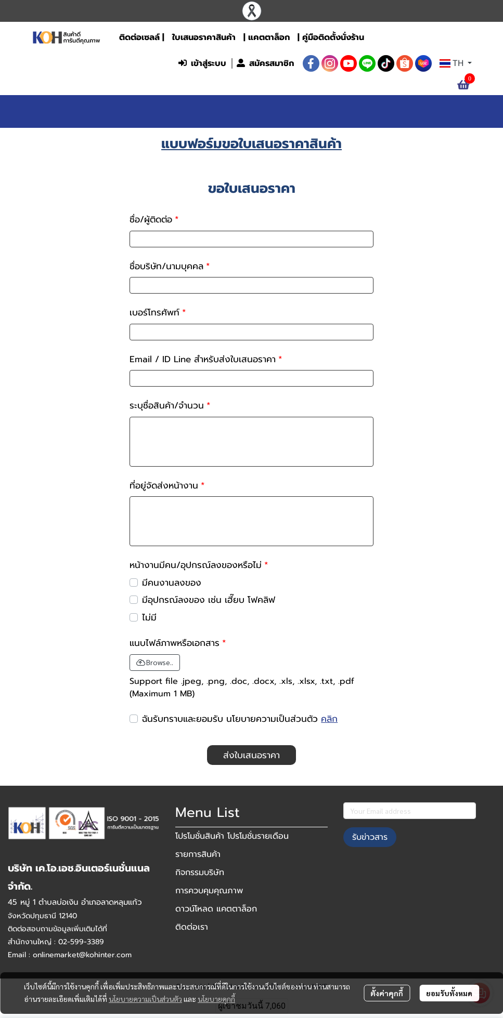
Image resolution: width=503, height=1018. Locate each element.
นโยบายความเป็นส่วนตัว (145, 998)
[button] (105, 63)
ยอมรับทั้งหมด (449, 993)
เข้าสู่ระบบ (202, 63)
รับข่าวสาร (370, 837)
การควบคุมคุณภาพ (209, 890)
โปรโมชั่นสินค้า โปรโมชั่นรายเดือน (232, 836)
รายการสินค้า (198, 854)
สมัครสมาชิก (265, 63)
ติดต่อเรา (191, 927)
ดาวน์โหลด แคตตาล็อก (216, 909)
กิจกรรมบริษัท (199, 872)
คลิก (329, 718)
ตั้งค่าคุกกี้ (386, 993)
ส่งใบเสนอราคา (251, 755)
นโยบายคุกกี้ (216, 998)
